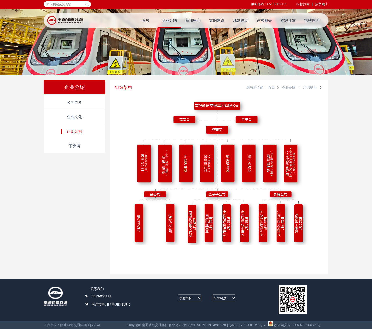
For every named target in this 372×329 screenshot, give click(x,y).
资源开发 (288, 20)
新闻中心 (193, 20)
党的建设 (216, 20)
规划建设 (240, 20)
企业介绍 (169, 20)
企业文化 (74, 117)
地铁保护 (311, 20)
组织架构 (74, 131)
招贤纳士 (321, 4)
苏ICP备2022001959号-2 (247, 325)
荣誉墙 (74, 146)
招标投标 (303, 4)
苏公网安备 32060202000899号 (294, 325)
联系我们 (97, 289)
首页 (145, 20)
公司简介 (74, 102)
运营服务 (264, 20)
